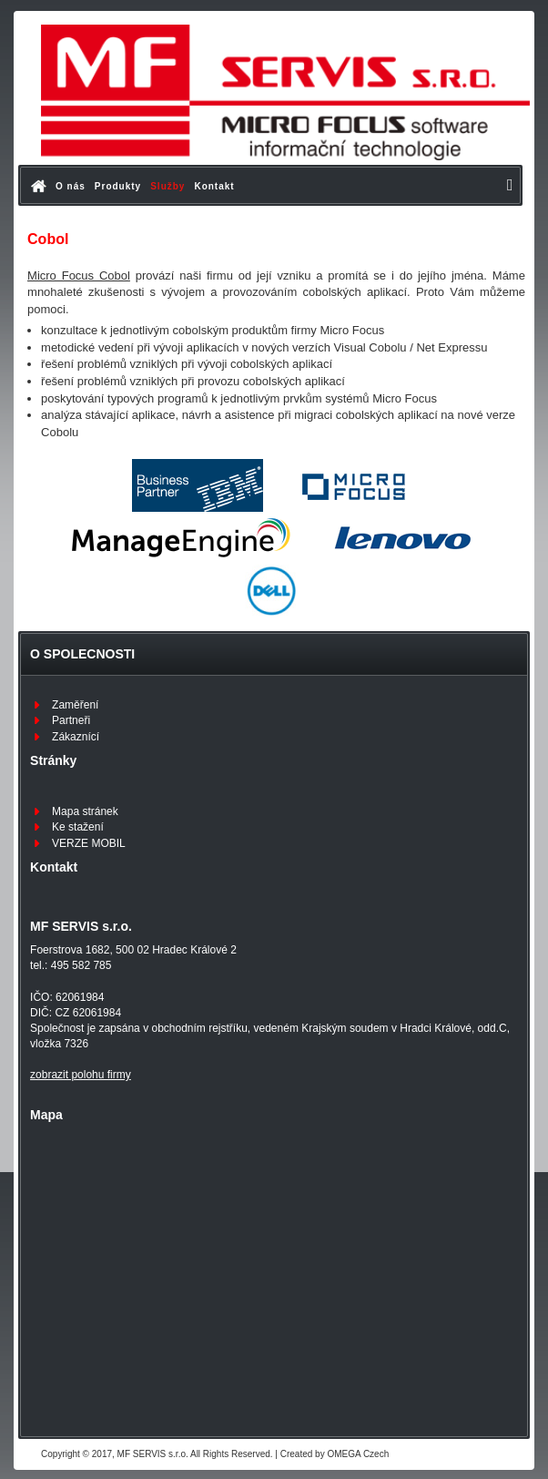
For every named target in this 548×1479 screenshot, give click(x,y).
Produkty (118, 186)
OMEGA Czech (358, 1454)
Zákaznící (75, 736)
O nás (71, 186)
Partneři (71, 720)
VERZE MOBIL (89, 843)
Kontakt (214, 186)
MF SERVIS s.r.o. (152, 1454)
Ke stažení (78, 827)
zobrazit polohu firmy (80, 1074)
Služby (167, 186)
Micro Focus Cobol (78, 275)
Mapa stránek (85, 811)
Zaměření (75, 705)
